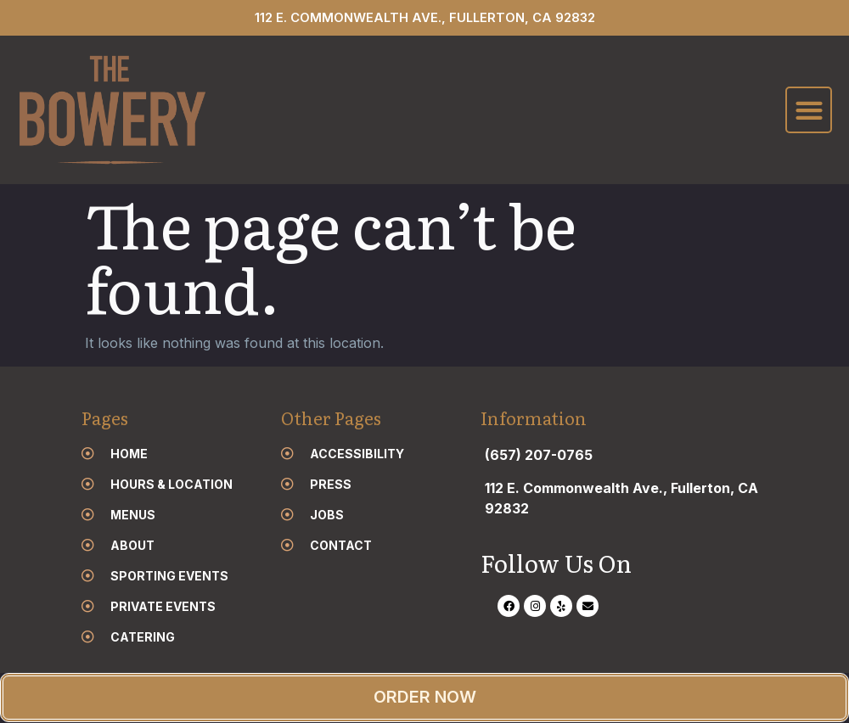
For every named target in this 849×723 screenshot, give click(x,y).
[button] (808, 110)
